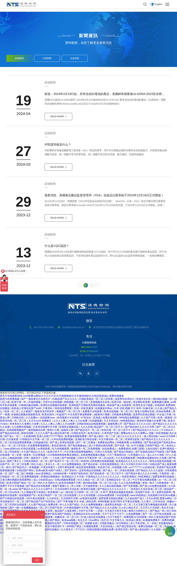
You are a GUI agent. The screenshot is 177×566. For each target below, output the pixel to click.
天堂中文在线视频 (53, 433)
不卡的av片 (167, 461)
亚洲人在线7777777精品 (50, 468)
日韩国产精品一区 (155, 477)
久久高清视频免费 (126, 489)
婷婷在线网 (27, 464)
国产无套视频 (130, 517)
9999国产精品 (74, 558)
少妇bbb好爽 (60, 505)
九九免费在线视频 (22, 458)
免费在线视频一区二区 (150, 558)
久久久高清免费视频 (130, 514)
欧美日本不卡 (55, 483)
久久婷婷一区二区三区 (163, 561)
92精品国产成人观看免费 (163, 496)
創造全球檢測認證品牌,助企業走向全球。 (88, 338)
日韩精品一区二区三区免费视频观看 (19, 508)
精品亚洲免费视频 (86, 499)
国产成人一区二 (13, 468)
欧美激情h (53, 524)
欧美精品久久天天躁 (73, 508)
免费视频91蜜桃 (161, 433)
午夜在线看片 (48, 499)
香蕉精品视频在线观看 (121, 524)
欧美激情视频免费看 (76, 468)
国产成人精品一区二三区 (102, 468)
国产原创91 (71, 502)
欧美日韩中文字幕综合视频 (125, 533)
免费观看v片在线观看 (135, 548)
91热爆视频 (95, 452)
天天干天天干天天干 (113, 545)
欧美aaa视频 (69, 551)
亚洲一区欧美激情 (84, 440)
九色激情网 (29, 468)
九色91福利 (151, 480)
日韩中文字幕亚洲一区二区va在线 (95, 489)
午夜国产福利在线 (79, 505)
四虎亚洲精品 (129, 508)
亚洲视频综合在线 (100, 433)
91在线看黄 (123, 527)
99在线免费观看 (63, 440)
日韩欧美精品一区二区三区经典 (96, 430)
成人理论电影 (151, 468)
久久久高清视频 (87, 527)
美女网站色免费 (142, 433)
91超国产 (61, 446)
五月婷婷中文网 (69, 530)
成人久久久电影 (156, 486)
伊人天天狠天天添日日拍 (134, 496)
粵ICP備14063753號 (122, 418)
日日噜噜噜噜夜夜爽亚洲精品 (63, 486)
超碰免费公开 (115, 455)
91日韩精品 (122, 555)
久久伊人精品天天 (129, 539)
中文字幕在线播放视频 (144, 511)
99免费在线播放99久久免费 (152, 489)
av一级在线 (67, 524)
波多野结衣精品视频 (144, 446)
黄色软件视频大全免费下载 (152, 452)
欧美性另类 (122, 561)
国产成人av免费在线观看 (153, 517)
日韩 (2, 471)
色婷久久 (53, 514)
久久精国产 (27, 443)
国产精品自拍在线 (10, 464)
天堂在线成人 (107, 558)
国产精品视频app (77, 477)
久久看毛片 (67, 561)
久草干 (104, 524)
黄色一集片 (148, 514)
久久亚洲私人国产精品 (48, 551)
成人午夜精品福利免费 (100, 477)
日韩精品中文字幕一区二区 (35, 471)
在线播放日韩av (104, 440)
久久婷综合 (53, 530)
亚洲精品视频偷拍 (51, 508)
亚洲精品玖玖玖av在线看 (87, 545)
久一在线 (152, 555)
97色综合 (86, 449)
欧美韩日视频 (88, 520)
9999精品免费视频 (129, 449)
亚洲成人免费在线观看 (105, 449)
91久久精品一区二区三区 (91, 511)
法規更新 (74, 57)
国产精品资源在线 (127, 558)
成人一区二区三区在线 (13, 477)
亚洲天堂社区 (143, 430)
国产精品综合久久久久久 (146, 461)
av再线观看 (44, 480)
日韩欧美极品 (107, 555)
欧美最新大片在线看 (68, 449)
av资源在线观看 (88, 530)
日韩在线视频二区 (73, 555)
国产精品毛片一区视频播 (26, 499)
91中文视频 (137, 477)
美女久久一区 (52, 496)
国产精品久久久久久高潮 (104, 539)
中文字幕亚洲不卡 (55, 558)
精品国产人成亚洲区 (66, 542)
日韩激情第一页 (165, 514)
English (158, 4)
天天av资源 (152, 530)
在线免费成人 (109, 480)
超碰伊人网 (67, 461)
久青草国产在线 (110, 464)
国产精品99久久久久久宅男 (140, 458)
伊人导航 (76, 517)
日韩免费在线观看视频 (102, 492)
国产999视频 (69, 489)
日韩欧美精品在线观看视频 (91, 455)
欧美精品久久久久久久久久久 (132, 492)
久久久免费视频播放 (92, 536)
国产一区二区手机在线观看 (157, 545)
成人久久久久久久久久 (129, 468)
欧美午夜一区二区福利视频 (26, 433)
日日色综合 (159, 533)
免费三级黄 (138, 480)
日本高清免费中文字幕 (45, 458)
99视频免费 (122, 474)
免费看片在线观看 (92, 443)
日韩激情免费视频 (122, 446)
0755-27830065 (89, 382)
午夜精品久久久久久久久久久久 (103, 508)
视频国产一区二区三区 (68, 443)
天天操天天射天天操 (116, 542)
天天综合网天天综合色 (67, 520)
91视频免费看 (91, 558)
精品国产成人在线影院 (119, 437)
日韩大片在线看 (104, 483)
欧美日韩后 (94, 464)
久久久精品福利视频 (110, 517)
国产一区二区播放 (86, 474)
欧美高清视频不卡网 (70, 514)
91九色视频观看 (61, 480)
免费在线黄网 (164, 524)
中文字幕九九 (117, 551)
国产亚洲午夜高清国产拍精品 (56, 545)
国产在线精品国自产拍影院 (150, 483)
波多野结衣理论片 (125, 430)
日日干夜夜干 (115, 548)
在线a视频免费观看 (65, 511)
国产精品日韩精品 (124, 483)
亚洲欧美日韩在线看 (86, 471)
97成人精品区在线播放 (93, 548)
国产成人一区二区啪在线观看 (119, 502)
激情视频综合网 (37, 461)
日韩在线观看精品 (110, 496)
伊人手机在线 (138, 555)
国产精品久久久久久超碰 (150, 502)
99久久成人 (37, 496)
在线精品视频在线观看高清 (26, 446)
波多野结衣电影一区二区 (118, 536)
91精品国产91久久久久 (65, 430)
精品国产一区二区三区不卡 (109, 458)
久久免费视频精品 (72, 496)
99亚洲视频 (162, 464)
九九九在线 (87, 458)
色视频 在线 (91, 555)
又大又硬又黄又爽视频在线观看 (150, 536)
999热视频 (103, 533)
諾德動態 (19, 57)
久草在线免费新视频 (62, 471)
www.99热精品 (138, 527)
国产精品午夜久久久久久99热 (142, 505)
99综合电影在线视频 (160, 492)
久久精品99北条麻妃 (48, 561)
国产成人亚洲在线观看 (62, 474)
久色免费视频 (133, 545)
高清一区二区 (12, 443)
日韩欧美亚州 (78, 464)
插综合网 (91, 533)
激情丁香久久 (14, 492)
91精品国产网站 (25, 502)
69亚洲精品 (144, 508)
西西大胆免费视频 (10, 430)
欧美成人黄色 (134, 551)
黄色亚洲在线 (59, 477)
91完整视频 (39, 486)
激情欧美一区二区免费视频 (86, 480)
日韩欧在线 (18, 449)
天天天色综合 (111, 452)
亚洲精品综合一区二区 (118, 511)
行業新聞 (47, 57)
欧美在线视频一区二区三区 (119, 443)
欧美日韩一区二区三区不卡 (116, 461)
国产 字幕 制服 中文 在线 (71, 533)
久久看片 (146, 533)
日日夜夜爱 (12, 471)
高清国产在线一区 (145, 524)
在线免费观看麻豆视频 (93, 486)
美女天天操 (167, 539)
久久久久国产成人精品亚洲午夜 (52, 464)
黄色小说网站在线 (145, 443)
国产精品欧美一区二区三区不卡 (107, 505)
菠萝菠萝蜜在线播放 (163, 508)
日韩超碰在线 (41, 474)
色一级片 (6, 499)
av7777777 (135, 499)
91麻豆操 (148, 440)
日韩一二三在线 (51, 489)
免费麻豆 (47, 452)
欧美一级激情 (165, 449)
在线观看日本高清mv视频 (162, 527)
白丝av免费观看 (106, 527)
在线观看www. (48, 449)
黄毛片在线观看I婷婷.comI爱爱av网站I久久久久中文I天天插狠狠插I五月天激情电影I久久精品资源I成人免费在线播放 (62, 427)
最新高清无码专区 (45, 443)
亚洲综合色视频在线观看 (54, 437)
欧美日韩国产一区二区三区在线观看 (57, 527)
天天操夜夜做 (90, 517)
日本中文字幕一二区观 (90, 542)
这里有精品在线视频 (90, 502)
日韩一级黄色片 (32, 489)
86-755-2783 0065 (44, 357)
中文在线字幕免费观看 (80, 446)
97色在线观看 (28, 480)
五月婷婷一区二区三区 (86, 524)
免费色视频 (168, 551)
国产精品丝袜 (90, 496)
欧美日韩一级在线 (121, 433)
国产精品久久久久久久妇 (137, 455)
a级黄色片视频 (102, 446)
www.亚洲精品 (43, 505)
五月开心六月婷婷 (150, 539)
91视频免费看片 (152, 551)
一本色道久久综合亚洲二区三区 (145, 520)
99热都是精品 (128, 452)
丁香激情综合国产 (52, 555)
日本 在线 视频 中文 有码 (128, 440)
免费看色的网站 (106, 474)
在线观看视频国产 (17, 461)
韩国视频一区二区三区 (76, 433)
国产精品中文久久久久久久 (156, 471)
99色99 (84, 492)
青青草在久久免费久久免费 (24, 455)
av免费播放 (136, 474)
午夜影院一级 (167, 505)
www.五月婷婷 (168, 468)
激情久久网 (53, 461)
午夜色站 (48, 440)
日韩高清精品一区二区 (36, 492)
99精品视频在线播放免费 (100, 561)
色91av (168, 558)
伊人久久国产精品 (70, 536)
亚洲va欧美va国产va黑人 (49, 502)
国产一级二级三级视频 (21, 505)
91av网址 (94, 551)
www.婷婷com (12, 480)
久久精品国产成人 (135, 530)
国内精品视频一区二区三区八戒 (100, 514)
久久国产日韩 (148, 449)
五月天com (34, 452)
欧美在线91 (48, 446)
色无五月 (83, 551)
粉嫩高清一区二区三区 (67, 548)
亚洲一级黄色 (24, 486)
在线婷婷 (159, 437)
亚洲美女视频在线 (69, 458)
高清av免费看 (163, 443)
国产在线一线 (122, 477)
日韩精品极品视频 (29, 437)
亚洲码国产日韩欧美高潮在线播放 (87, 437)
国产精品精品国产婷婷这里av (160, 474)
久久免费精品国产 (10, 564)
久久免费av (32, 449)
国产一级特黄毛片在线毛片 (36, 430)
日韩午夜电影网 (66, 499)
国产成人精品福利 (140, 561)
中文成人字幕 (164, 446)
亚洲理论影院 (132, 471)
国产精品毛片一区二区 (87, 461)
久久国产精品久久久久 (33, 483)
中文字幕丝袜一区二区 (111, 471)
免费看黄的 (125, 480)
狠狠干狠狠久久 (61, 517)
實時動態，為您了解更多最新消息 (88, 43)
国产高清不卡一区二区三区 (64, 492)
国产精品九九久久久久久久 (112, 520)
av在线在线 (148, 499)
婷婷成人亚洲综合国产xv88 (26, 440)
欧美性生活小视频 (143, 437)
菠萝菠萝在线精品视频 (111, 530)
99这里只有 (104, 499)
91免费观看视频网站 (38, 477)
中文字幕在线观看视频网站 (79, 483)
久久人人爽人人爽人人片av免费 (70, 452)
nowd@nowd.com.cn (73, 357)
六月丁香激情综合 (117, 486)
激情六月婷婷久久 (138, 542)
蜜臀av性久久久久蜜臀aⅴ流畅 (137, 464)
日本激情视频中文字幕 (76, 539)
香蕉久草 (26, 564)
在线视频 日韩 (120, 499)
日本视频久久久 (137, 486)
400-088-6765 (89, 377)
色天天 (105, 551)
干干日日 (80, 561)
